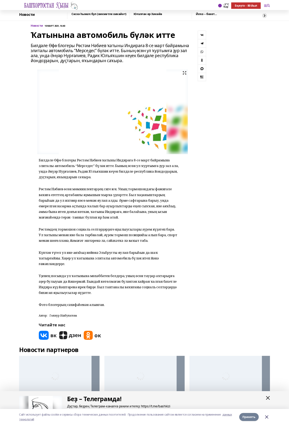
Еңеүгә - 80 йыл (246, 5)
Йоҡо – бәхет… (206, 14)
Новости (27, 14)
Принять (248, 417)
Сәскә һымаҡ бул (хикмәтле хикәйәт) (98, 14)
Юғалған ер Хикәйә (148, 14)
